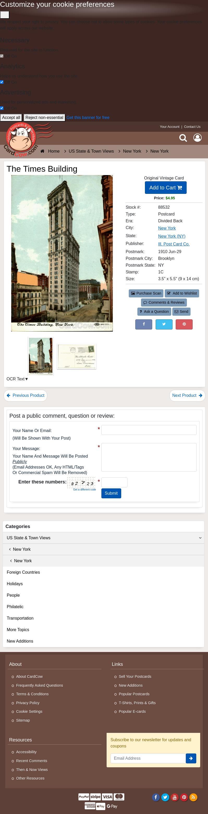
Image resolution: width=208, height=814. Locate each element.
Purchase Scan (146, 293)
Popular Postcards (134, 694)
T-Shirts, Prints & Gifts (137, 703)
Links (117, 664)
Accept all (11, 117)
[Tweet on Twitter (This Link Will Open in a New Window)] (164, 324)
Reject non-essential (44, 117)
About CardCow (29, 676)
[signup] (191, 758)
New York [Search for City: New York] (167, 228)
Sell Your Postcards (135, 676)
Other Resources (30, 778)
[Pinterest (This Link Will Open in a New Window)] (184, 324)
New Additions (20, 641)
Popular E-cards (132, 711)
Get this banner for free (87, 117)
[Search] (183, 137)
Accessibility (26, 752)
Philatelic (15, 606)
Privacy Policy (28, 703)
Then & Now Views (32, 770)
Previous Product (25, 395)
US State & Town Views (104, 538)
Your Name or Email (32, 430)
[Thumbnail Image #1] (41, 358)
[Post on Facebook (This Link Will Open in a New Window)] (143, 324)
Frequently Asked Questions (39, 685)
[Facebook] (155, 797)
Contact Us (192, 127)
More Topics (18, 629)
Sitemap (23, 720)
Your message (26, 448)
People (13, 595)
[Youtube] (174, 797)
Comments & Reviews (163, 302)
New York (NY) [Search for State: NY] (172, 236)
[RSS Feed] (193, 797)
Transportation (20, 618)
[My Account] (197, 137)
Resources (20, 740)
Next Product (187, 395)
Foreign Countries (23, 572)
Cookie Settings (29, 711)
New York (18, 549)
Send (181, 311)
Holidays (15, 584)
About (15, 664)
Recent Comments (31, 761)
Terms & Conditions (32, 694)
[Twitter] (165, 797)
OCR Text (16, 379)
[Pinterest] (184, 797)
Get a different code (84, 489)
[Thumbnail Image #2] (76, 358)
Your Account (170, 127)
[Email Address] (148, 758)
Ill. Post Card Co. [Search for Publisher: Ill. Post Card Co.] (174, 244)
